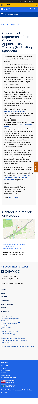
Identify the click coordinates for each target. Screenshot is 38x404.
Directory (4, 325)
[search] (31, 9)
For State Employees (8, 377)
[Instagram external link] (6, 271)
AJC (7, 321)
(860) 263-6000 (6, 328)
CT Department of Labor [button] (10, 14)
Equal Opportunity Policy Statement (13, 338)
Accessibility (5, 370)
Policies (4, 368)
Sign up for (10, 331)
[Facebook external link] (12, 271)
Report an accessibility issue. (26, 1)
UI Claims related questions (10, 318)
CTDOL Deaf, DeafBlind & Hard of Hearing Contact (18, 346)
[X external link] (15, 271)
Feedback (8, 333)
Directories (5, 373)
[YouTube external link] (3, 271)
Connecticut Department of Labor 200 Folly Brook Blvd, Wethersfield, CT (14, 246)
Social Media (5, 375)
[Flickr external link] (19, 271)
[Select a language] (35, 9)
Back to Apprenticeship (12, 24)
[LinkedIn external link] (9, 271)
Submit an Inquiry (10, 323)
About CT (4, 366)
